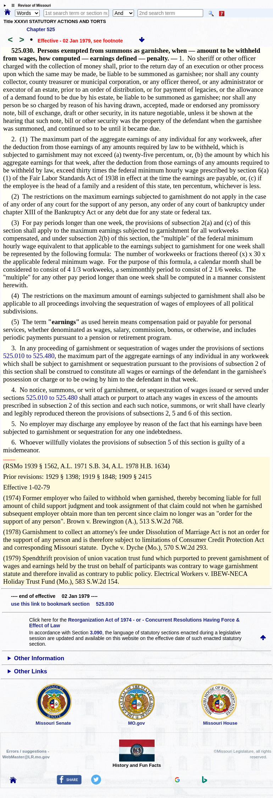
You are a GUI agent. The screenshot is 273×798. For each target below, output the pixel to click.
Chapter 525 (41, 29)
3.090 (96, 632)
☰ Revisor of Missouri (29, 5)
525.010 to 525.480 (29, 356)
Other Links (30, 671)
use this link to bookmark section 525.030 (62, 604)
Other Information (39, 658)
